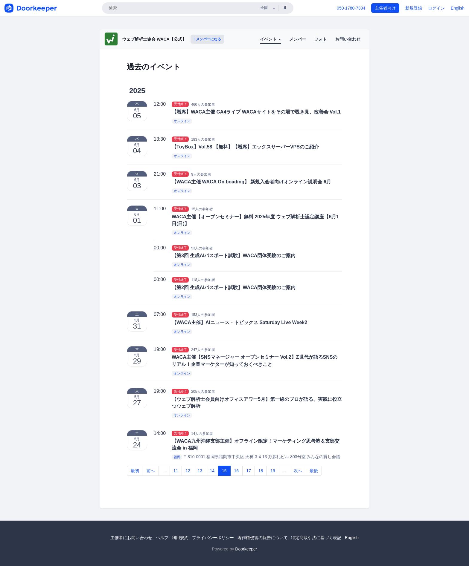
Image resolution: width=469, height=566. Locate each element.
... (164, 470)
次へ (298, 470)
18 (260, 470)
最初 (135, 470)
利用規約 (180, 537)
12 (187, 470)
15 (224, 470)
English (458, 8)
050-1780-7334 (351, 8)
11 (175, 470)
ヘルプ (162, 537)
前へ (151, 470)
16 (236, 470)
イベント (270, 39)
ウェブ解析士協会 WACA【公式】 (154, 39)
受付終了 (180, 104)
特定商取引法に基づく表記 (316, 537)
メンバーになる (207, 39)
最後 (314, 470)
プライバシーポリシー (213, 537)
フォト (320, 39)
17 (248, 470)
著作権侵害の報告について (262, 537)
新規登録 (413, 8)
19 (272, 470)
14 (212, 470)
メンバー (297, 39)
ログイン (436, 8)
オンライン (182, 121)
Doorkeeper (246, 549)
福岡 (177, 457)
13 (200, 470)
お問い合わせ (347, 39)
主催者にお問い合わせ (131, 537)
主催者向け (385, 8)
